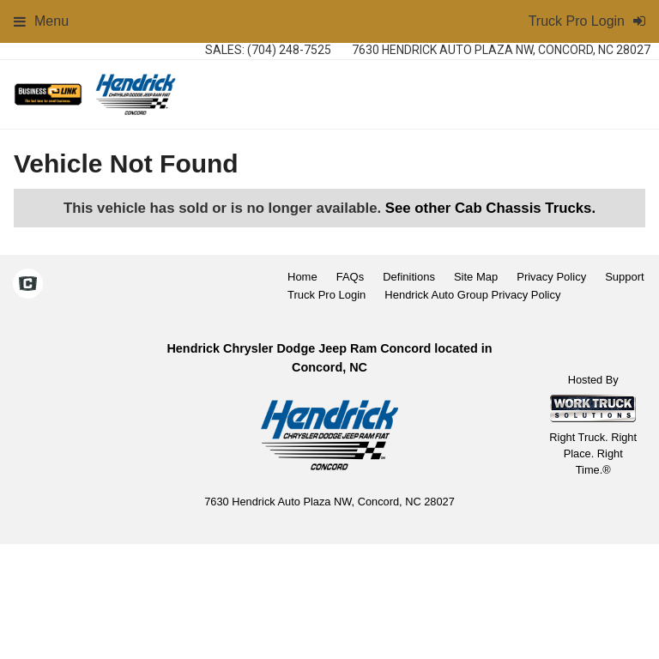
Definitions (409, 276)
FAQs (350, 276)
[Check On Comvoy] (28, 286)
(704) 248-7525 (289, 50)
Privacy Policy (551, 276)
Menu (41, 21)
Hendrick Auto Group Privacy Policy (472, 294)
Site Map (476, 276)
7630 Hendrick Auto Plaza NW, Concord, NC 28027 (501, 50)
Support (624, 276)
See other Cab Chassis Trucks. (490, 208)
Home (302, 276)
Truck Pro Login (326, 294)
